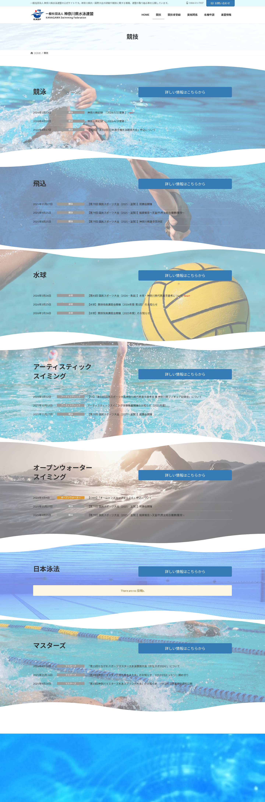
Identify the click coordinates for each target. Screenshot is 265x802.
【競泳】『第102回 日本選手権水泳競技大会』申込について (121, 129)
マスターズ (70, 666)
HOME (37, 737)
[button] (185, 92)
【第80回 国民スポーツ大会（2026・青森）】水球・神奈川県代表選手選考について (135, 295)
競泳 (70, 112)
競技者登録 (64, 737)
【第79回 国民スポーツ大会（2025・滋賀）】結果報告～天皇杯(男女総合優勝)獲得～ (136, 212)
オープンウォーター (71, 497)
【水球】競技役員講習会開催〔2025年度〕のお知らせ (118, 313)
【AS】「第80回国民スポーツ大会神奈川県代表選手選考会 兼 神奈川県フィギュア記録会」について (144, 396)
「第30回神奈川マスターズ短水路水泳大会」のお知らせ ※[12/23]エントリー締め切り (138, 675)
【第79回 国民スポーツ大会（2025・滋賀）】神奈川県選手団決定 (124, 221)
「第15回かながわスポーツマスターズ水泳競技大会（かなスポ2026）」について (133, 666)
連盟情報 (114, 737)
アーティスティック (70, 396)
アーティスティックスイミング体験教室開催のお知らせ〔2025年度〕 (127, 405)
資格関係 (82, 737)
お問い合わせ (220, 3)
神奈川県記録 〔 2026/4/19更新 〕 (107, 121)
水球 (70, 295)
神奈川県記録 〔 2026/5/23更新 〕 (107, 112)
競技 (50, 737)
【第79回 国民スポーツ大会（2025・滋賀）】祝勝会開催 (119, 204)
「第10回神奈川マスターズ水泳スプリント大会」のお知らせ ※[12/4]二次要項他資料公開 (139, 683)
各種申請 (98, 737)
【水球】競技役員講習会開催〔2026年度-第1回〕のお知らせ (122, 304)
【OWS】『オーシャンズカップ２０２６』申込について (119, 497)
